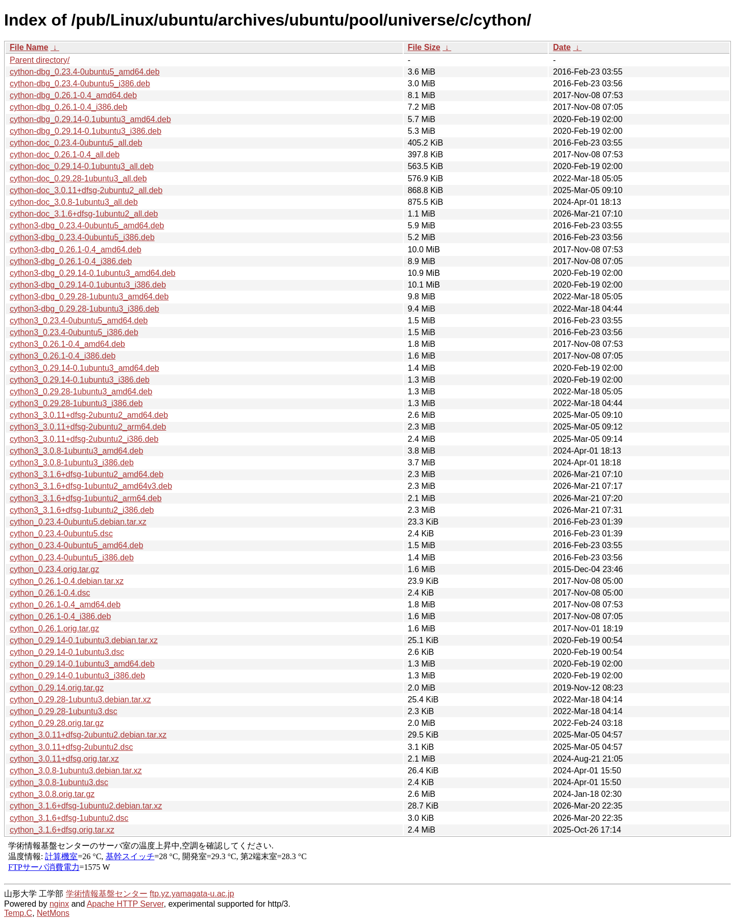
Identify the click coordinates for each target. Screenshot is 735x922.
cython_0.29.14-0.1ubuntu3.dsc (67, 652)
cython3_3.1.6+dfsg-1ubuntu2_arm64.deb (86, 498)
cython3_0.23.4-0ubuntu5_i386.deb (74, 332)
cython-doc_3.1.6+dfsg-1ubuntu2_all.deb (84, 213)
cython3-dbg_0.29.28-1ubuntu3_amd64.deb (89, 296)
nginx (59, 904)
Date (562, 47)
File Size (424, 47)
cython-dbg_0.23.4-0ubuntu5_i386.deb (80, 83)
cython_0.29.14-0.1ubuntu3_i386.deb (77, 675)
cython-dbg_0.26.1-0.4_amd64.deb (73, 95)
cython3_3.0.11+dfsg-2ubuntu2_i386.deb (84, 439)
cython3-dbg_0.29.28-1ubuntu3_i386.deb (84, 308)
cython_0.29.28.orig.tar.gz (57, 723)
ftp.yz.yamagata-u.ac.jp (192, 893)
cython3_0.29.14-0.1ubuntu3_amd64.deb (84, 368)
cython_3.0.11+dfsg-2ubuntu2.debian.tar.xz (88, 734)
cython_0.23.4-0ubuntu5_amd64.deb (76, 545)
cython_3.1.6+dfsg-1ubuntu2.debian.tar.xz (86, 805)
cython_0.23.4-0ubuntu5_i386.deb (72, 557)
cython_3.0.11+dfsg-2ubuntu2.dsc (71, 747)
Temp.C (18, 913)
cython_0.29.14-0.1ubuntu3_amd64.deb (82, 663)
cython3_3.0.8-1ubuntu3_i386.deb (72, 462)
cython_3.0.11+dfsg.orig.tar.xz (64, 758)
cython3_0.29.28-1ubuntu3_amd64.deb (81, 391)
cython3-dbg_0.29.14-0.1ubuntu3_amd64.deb (93, 273)
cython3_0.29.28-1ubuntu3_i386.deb (76, 403)
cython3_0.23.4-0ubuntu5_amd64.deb (79, 320)
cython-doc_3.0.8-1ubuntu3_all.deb (74, 202)
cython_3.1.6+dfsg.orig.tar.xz (62, 829)
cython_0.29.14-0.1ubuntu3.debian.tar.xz (84, 640)
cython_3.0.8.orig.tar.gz (52, 794)
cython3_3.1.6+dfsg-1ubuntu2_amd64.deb (86, 474)
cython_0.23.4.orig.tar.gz (54, 569)
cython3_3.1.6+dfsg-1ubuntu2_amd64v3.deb (91, 486)
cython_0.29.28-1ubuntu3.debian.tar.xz (80, 699)
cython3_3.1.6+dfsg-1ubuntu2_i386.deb (82, 510)
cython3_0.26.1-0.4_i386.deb (62, 355)
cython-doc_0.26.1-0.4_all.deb (64, 154)
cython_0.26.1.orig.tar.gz (54, 628)
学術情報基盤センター (107, 893)
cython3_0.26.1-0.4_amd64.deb (67, 344)
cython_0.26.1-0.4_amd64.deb (65, 604)
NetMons (53, 913)
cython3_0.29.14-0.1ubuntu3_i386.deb (80, 379)
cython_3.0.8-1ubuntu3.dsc (59, 782)
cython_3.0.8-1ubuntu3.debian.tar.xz (76, 770)
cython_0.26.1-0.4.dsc (50, 592)
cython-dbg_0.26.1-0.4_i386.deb (68, 107)
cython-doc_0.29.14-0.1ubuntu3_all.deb (82, 166)
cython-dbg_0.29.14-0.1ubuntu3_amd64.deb (90, 119)
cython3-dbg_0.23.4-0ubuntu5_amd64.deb (87, 225)
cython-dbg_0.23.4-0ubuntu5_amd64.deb (85, 71)
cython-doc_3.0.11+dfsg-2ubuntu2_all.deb (86, 190)
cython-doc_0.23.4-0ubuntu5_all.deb (76, 142)
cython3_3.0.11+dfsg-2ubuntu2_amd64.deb (89, 415)
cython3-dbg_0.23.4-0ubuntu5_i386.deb (82, 237)
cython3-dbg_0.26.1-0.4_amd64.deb (75, 249)
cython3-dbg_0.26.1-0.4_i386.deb (71, 261)
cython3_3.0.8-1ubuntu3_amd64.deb (76, 450)
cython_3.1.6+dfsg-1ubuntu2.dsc (69, 818)
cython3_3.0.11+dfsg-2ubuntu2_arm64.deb (88, 426)
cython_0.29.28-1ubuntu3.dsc (63, 711)
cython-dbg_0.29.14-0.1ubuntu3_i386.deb (85, 131)
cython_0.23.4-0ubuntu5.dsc (61, 533)
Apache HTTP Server (125, 904)
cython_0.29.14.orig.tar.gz (57, 687)
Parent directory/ (39, 60)
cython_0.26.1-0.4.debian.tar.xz (67, 581)
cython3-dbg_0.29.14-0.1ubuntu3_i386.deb (88, 284)
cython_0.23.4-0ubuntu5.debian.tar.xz (78, 521)
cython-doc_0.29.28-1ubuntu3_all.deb (78, 178)
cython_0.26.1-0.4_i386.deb (60, 616)
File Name (29, 47)
